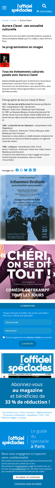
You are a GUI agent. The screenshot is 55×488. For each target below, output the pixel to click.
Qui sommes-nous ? (11, 412)
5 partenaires (21, 466)
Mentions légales (9, 417)
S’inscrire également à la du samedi (28, 337)
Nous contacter (28, 412)
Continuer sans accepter (28, 483)
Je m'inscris (27, 343)
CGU (47, 415)
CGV (41, 415)
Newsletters (32, 415)
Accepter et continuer (28, 477)
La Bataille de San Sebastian (20, 125)
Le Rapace (12, 146)
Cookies (22, 417)
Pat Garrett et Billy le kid (19, 104)
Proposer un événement (14, 415)
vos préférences (19, 468)
